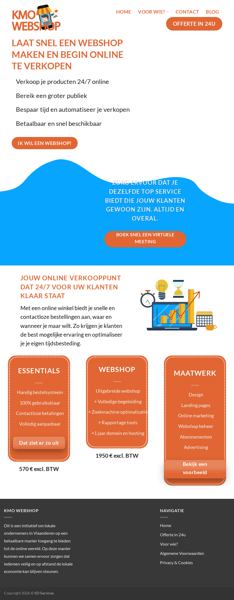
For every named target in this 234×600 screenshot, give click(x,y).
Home (123, 12)
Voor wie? (153, 12)
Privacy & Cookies (176, 562)
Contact (187, 12)
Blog (212, 12)
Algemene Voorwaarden (182, 553)
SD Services (44, 593)
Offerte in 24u (173, 534)
